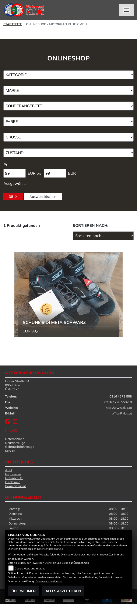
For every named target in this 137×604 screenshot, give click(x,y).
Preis (7, 164)
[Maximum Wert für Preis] (55, 173)
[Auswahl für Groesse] (68, 137)
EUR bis (35, 173)
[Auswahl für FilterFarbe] (68, 121)
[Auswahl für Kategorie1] (68, 74)
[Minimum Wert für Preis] (14, 173)
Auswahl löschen (42, 196)
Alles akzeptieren (63, 591)
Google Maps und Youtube (30, 568)
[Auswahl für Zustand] (68, 152)
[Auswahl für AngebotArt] (68, 106)
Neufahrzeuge (15, 443)
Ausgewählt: (14, 183)
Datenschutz (14, 478)
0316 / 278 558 (120, 396)
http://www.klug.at (119, 408)
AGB (8, 470)
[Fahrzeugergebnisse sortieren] (103, 236)
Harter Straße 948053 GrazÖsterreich (17, 385)
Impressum (13, 474)
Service (10, 451)
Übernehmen (23, 591)
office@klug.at (122, 413)
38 (13, 196)
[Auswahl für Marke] (68, 90)
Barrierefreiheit (15, 486)
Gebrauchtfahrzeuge (19, 447)
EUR (72, 173)
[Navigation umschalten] (126, 10)
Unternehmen (14, 439)
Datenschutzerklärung (50, 548)
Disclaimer (12, 482)
